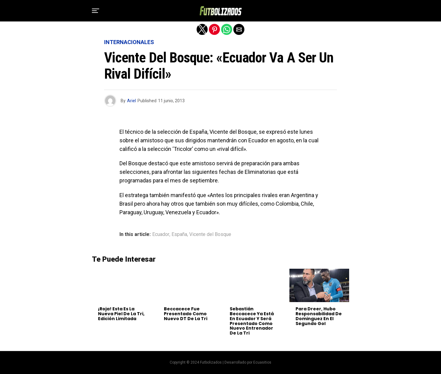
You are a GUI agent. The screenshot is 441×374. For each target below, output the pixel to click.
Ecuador (160, 234)
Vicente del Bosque (210, 234)
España (179, 234)
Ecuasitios (262, 362)
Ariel (131, 100)
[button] (95, 11)
